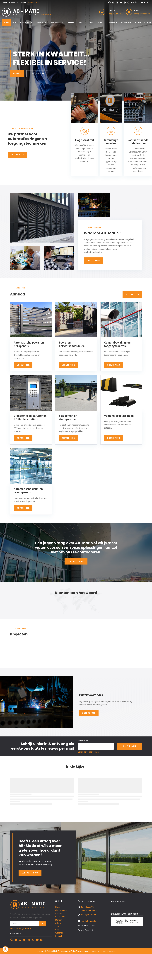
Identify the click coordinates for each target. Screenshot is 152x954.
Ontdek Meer (17, 155)
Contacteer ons (76, 561)
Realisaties (60, 917)
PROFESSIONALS (34, 3)
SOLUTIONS (21, 3)
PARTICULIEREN (9, 3)
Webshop (59, 933)
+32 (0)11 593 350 (116, 14)
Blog (57, 930)
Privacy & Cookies (90, 951)
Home (57, 907)
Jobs (57, 926)
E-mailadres (83, 740)
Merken (58, 920)
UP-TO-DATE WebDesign (106, 951)
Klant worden (37, 73)
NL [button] (143, 3)
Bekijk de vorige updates (88, 752)
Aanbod (17, 73)
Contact (58, 936)
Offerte (58, 923)
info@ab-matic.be (142, 14)
